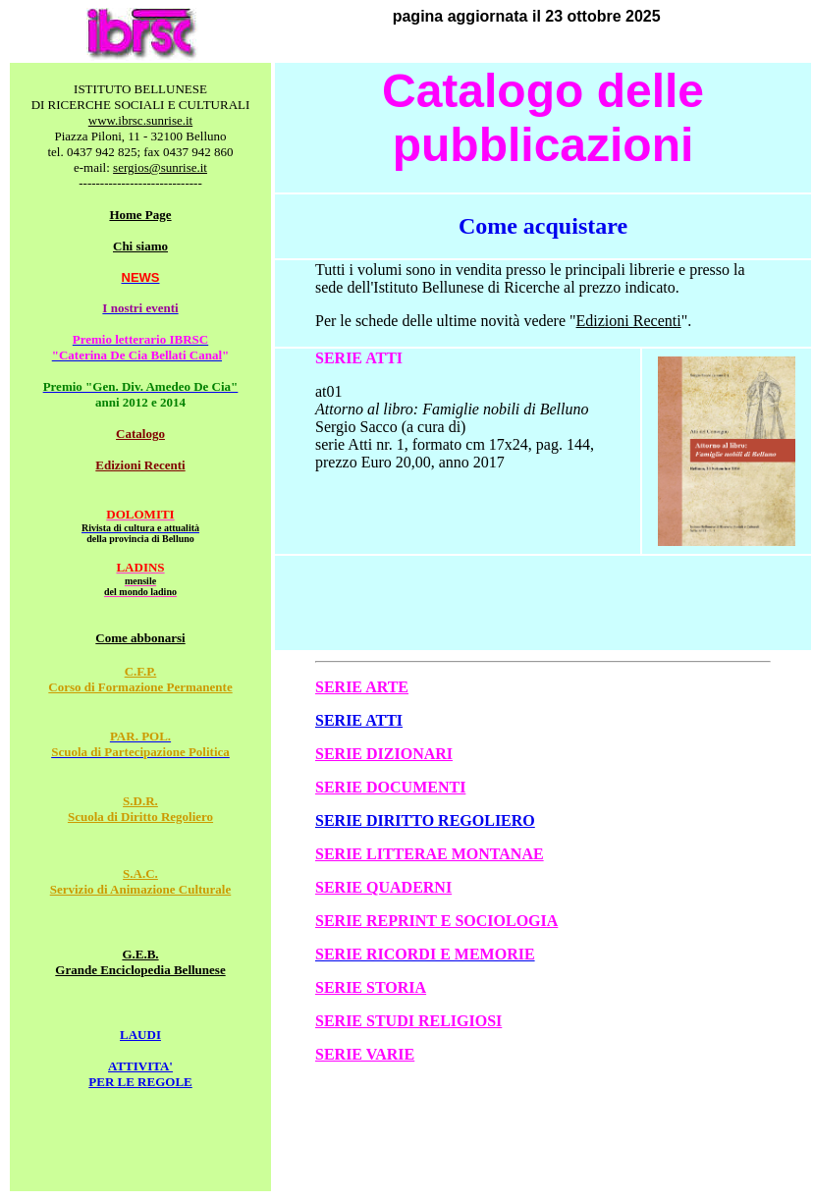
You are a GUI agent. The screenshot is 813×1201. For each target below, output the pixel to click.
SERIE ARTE (361, 687)
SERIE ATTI (359, 720)
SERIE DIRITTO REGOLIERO (425, 820)
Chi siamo (140, 246)
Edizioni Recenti (140, 465)
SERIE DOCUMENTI (390, 787)
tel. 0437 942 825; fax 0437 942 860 (140, 151)
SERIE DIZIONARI (384, 753)
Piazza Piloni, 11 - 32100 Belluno (141, 136)
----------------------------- (140, 183)
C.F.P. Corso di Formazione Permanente (140, 679)
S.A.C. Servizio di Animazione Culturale (141, 881)
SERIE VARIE (364, 1054)
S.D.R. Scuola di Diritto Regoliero (140, 808)
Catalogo (140, 433)
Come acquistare (543, 226)
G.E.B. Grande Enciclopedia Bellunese (140, 962)
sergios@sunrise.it (160, 167)
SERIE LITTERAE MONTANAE (429, 854)
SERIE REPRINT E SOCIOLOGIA (436, 920)
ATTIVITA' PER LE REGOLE (139, 1074)
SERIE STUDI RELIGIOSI (408, 1020)
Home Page (140, 214)
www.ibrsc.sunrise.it (140, 120)
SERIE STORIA (370, 987)
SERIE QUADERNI (383, 887)
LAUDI (140, 1034)
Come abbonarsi (140, 637)
